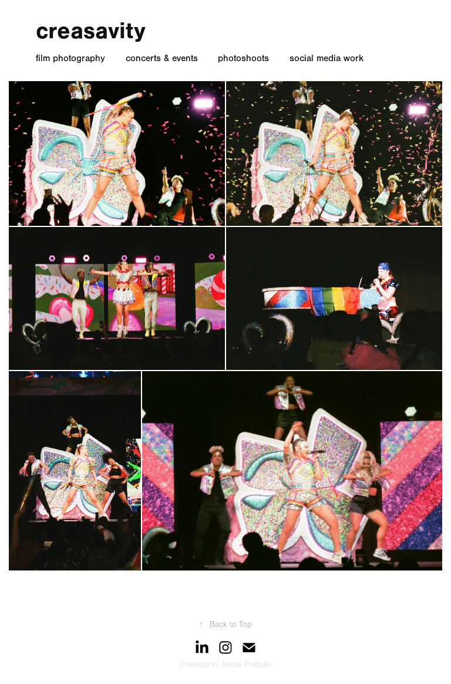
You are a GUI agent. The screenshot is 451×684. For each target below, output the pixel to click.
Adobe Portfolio (246, 664)
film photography (70, 58)
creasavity (91, 30)
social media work (327, 58)
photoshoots (243, 58)
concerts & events (162, 58)
